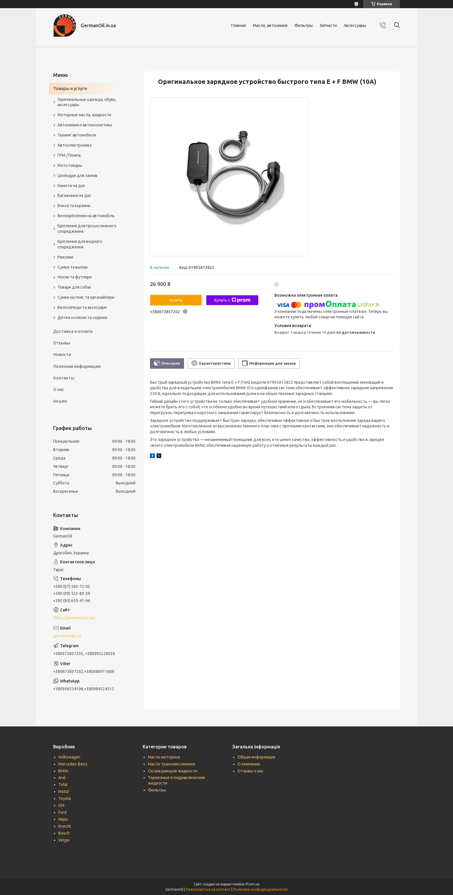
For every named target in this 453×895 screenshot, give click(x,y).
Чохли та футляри (74, 277)
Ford (62, 812)
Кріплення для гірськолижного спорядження (86, 229)
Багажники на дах (74, 195)
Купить (176, 300)
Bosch (64, 833)
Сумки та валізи (72, 267)
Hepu (63, 819)
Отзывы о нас (250, 771)
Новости (62, 354)
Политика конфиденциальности (260, 889)
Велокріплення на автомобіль (86, 215)
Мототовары (69, 165)
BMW (63, 771)
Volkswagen (69, 757)
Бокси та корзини (73, 205)
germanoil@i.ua (67, 636)
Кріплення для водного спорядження (79, 244)
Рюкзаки (65, 257)
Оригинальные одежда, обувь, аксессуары (86, 102)
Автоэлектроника (74, 145)
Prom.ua (252, 884)
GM (61, 805)
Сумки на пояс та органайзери (85, 297)
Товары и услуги (70, 88)
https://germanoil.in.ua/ (74, 617)
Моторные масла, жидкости (84, 114)
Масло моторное (164, 757)
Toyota (64, 798)
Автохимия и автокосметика (84, 125)
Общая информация (256, 757)
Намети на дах (71, 185)
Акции (60, 400)
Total (63, 784)
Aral (62, 777)
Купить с (232, 300)
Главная (238, 25)
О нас (58, 389)
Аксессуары (355, 25)
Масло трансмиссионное (171, 764)
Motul (63, 791)
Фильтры (303, 25)
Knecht (64, 826)
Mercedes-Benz (73, 764)
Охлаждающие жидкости (172, 771)
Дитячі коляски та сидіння (82, 317)
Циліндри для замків (77, 175)
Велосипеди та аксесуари (82, 307)
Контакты (63, 377)
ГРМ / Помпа (69, 155)
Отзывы (61, 342)
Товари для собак (74, 287)
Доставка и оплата (72, 331)
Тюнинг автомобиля (76, 135)
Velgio (64, 840)
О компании (248, 764)
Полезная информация (77, 366)
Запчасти (328, 25)
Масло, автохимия (270, 25)
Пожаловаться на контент (208, 889)
